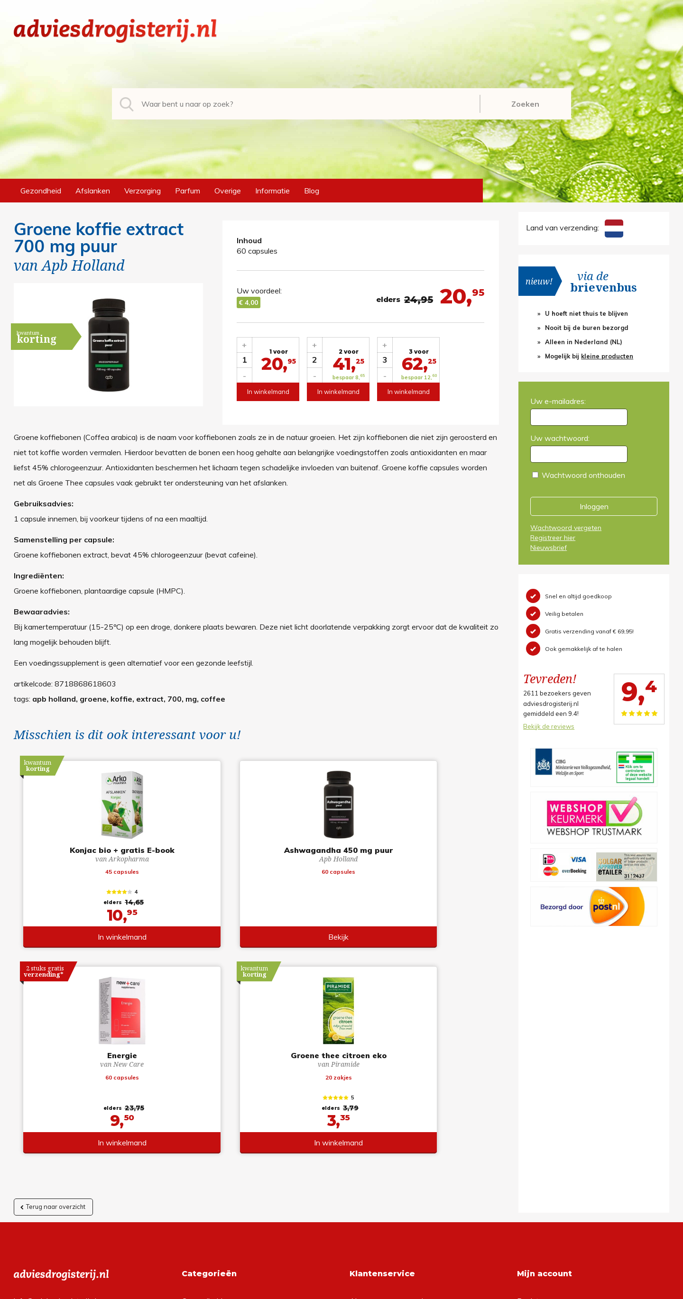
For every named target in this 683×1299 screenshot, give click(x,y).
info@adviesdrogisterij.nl (55, 1100)
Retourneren (371, 1115)
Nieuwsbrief (548, 547)
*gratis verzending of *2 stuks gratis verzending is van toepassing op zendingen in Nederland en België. (341, 1289)
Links (358, 1160)
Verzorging (142, 190)
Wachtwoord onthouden (583, 475)
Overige (227, 190)
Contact (363, 1145)
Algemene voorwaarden (391, 1100)
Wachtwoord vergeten (565, 527)
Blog (311, 190)
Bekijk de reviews (548, 726)
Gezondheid (40, 190)
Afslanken (92, 190)
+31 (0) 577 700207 (50, 1115)
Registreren (536, 1100)
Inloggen (594, 506)
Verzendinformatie (381, 1130)
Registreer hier (552, 537)
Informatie (272, 190)
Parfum (187, 190)
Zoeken (525, 104)
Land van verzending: (574, 227)
